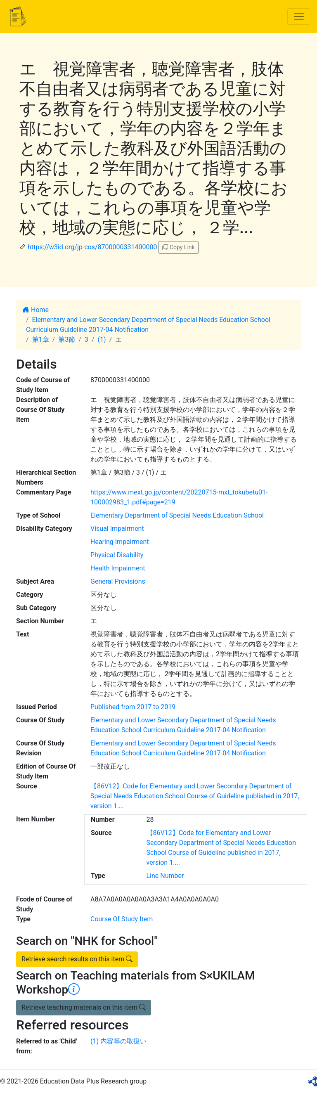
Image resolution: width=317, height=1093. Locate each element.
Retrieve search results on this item (76, 959)
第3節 (66, 339)
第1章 (40, 339)
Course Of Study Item (121, 919)
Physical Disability (116, 555)
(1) (101, 339)
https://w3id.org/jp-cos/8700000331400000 (92, 247)
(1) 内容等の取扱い (118, 1041)
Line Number (165, 876)
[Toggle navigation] (298, 16)
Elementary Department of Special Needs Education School (177, 515)
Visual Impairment (117, 528)
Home (36, 310)
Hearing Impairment (119, 542)
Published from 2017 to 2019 (132, 707)
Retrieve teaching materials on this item (83, 1007)
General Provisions (117, 581)
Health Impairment (117, 568)
